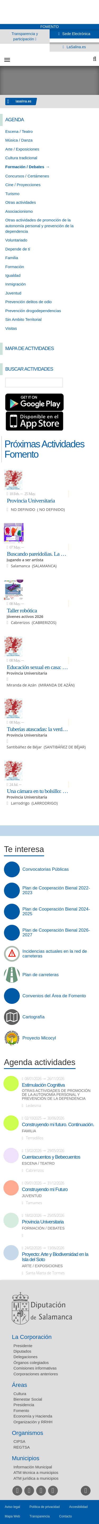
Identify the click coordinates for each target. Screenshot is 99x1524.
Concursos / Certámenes (27, 176)
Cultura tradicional (21, 158)
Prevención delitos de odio (28, 301)
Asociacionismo (19, 211)
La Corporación (31, 1337)
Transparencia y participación (25, 36)
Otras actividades (20, 202)
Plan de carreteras (40, 975)
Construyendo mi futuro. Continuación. (58, 1124)
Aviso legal (12, 1507)
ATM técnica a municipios (35, 1472)
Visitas (11, 328)
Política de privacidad (45, 1507)
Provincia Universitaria (31, 500)
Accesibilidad (78, 1507)
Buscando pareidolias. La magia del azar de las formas (38, 554)
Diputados (22, 1351)
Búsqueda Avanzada (87, 382)
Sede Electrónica (75, 34)
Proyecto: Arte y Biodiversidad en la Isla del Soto (55, 1257)
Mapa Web (12, 1516)
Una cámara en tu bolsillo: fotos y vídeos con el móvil (38, 791)
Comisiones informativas (34, 1368)
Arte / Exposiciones (22, 149)
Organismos (27, 1433)
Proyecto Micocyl (39, 1038)
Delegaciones (25, 1356)
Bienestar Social (27, 1399)
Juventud (13, 293)
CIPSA (19, 1441)
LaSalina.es (75, 47)
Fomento (21, 1410)
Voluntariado (16, 240)
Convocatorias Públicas (45, 869)
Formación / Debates (24, 167)
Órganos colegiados (31, 1362)
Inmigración (15, 284)
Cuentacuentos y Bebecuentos (51, 1157)
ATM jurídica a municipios (36, 1478)
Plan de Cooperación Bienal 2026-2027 (56, 932)
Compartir (6, 830)
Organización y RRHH (33, 1422)
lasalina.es (23, 101)
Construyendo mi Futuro (45, 1189)
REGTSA (21, 1447)
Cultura (19, 1393)
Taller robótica (22, 610)
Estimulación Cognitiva (43, 1085)
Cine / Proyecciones (22, 184)
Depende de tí (17, 249)
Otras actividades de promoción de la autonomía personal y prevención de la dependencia (39, 226)
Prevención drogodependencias (33, 310)
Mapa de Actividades (29, 348)
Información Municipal (32, 1467)
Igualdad (13, 275)
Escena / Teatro (19, 131)
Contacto (65, 1516)
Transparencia (40, 1516)
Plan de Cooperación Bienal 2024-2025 (56, 911)
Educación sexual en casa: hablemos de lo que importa (38, 667)
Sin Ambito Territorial (23, 319)
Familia (11, 257)
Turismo (12, 193)
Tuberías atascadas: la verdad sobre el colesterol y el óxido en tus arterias (38, 729)
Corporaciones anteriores (35, 1374)
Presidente (22, 1345)
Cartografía (33, 1017)
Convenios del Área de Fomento (54, 996)
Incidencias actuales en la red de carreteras (54, 954)
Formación (14, 266)
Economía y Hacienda (32, 1416)
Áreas (19, 1385)
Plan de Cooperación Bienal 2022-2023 (56, 890)
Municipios (25, 1458)
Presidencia (23, 1404)
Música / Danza (18, 140)
